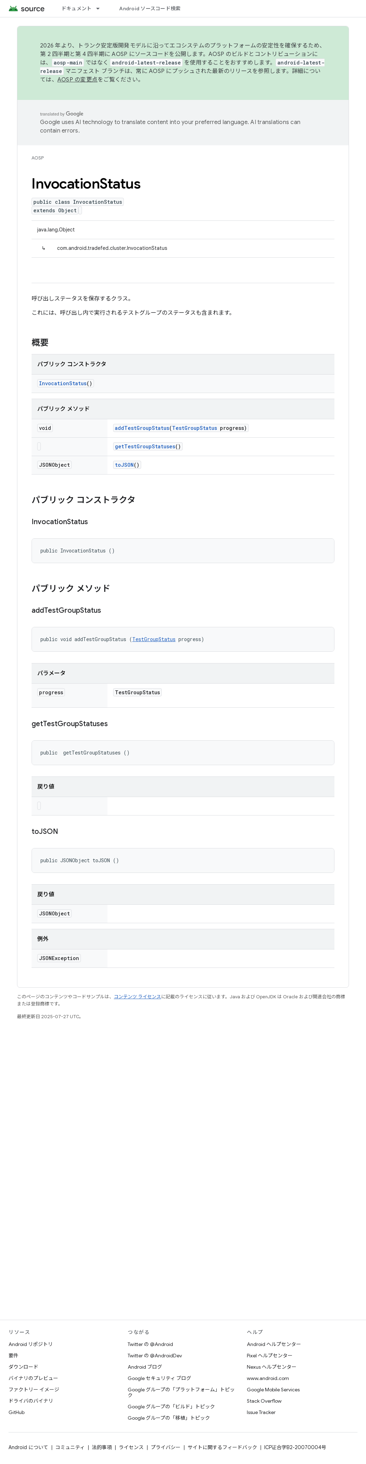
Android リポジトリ (31, 1344)
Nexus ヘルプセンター (271, 1367)
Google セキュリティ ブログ (159, 1378)
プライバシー (166, 1447)
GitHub (16, 1412)
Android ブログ (145, 1367)
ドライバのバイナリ (31, 1401)
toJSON (124, 464)
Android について (28, 1447)
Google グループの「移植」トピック (169, 1418)
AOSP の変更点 (77, 79)
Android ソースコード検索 (150, 8)
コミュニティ (70, 1447)
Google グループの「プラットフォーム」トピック (181, 1392)
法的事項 (102, 1447)
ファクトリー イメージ (34, 1389)
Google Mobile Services (273, 1389)
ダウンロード (23, 1367)
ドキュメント (76, 8)
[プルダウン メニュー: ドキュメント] (101, 8)
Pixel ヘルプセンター (270, 1355)
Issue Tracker (261, 1412)
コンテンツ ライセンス (137, 997)
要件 (13, 1355)
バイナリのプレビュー (33, 1378)
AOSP (38, 158)
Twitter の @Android (150, 1344)
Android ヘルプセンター (274, 1344)
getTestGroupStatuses (145, 446)
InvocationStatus (63, 383)
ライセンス (131, 1447)
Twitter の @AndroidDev (155, 1355)
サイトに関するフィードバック (222, 1447)
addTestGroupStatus (142, 428)
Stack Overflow (264, 1401)
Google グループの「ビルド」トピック (171, 1406)
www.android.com (268, 1378)
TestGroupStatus (194, 428)
